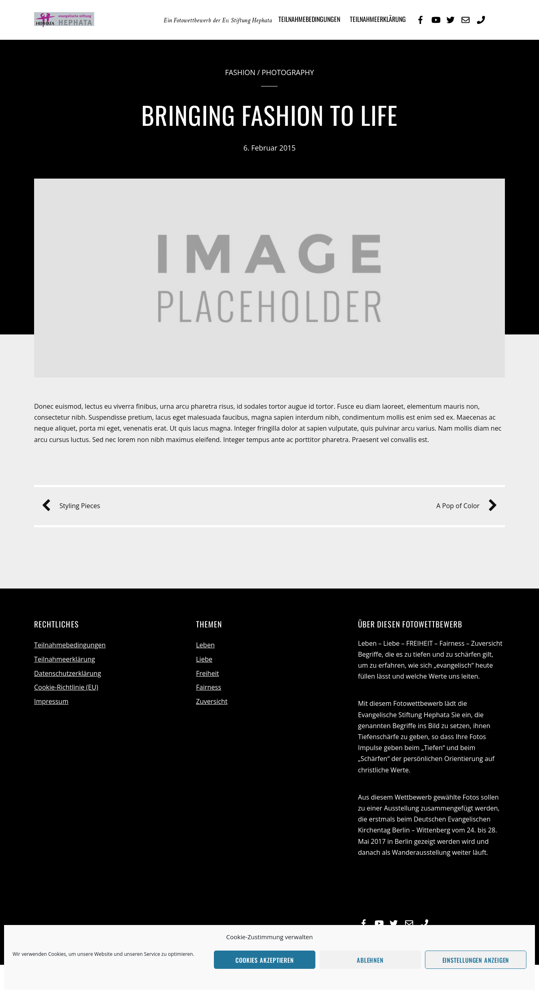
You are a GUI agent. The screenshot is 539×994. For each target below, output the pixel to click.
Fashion (240, 72)
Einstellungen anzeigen (475, 959)
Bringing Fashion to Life (269, 114)
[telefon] (481, 18)
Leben (205, 644)
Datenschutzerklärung (67, 673)
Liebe (204, 659)
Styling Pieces (74, 505)
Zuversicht (211, 701)
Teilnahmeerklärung (378, 19)
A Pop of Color (463, 505)
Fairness (208, 687)
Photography (288, 72)
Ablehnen (370, 959)
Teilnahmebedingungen (309, 19)
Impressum (51, 701)
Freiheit (207, 673)
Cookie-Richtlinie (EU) (66, 687)
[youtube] (435, 18)
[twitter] (450, 18)
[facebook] (420, 18)
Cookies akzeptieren (264, 959)
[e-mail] (465, 18)
